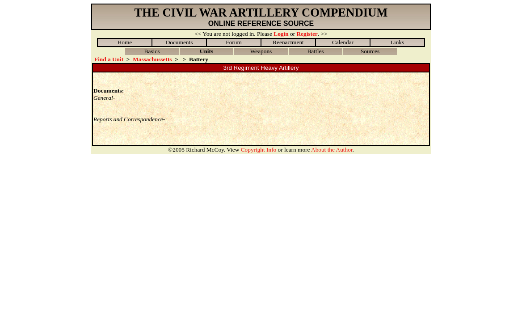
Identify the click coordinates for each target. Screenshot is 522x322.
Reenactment (288, 42)
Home (125, 42)
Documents (179, 42)
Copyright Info (259, 149)
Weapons (261, 51)
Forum (234, 42)
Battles (315, 51)
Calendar (343, 42)
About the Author (332, 149)
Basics (152, 51)
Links (397, 42)
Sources (370, 51)
